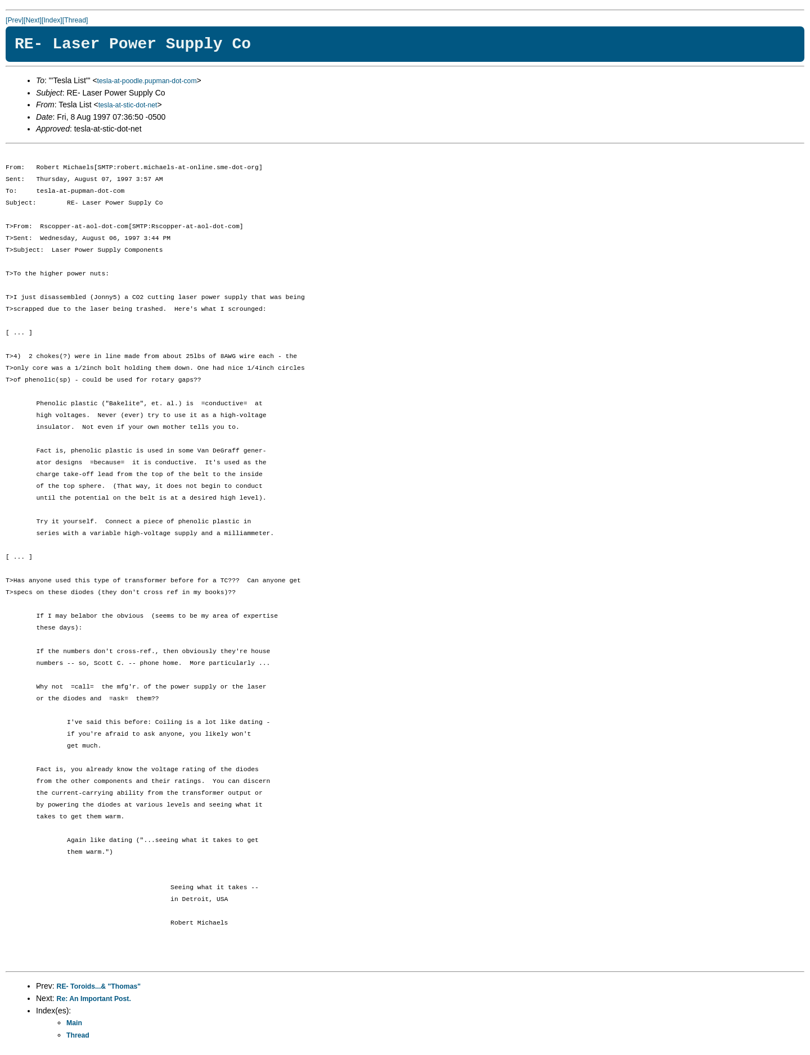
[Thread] (75, 20)
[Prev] (15, 20)
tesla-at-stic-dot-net (128, 105)
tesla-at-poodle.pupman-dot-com (147, 81)
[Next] (33, 20)
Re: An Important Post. (94, 999)
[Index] (52, 20)
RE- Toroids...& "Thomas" (99, 986)
